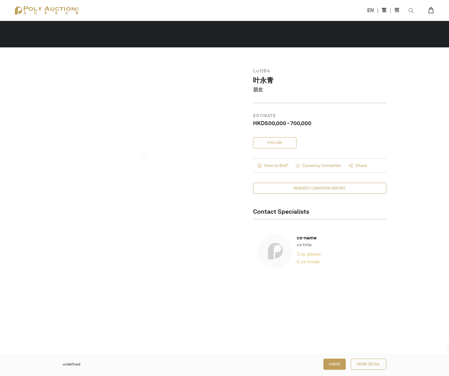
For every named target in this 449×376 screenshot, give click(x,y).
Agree (334, 364)
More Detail (368, 364)
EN (370, 10)
